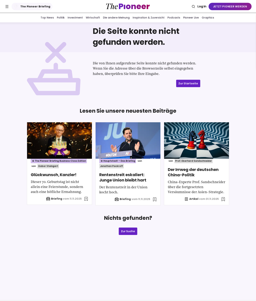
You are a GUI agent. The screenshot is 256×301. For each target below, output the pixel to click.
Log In (201, 6)
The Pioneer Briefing (31, 6)
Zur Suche (128, 232)
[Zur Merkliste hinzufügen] (86, 200)
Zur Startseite (188, 84)
